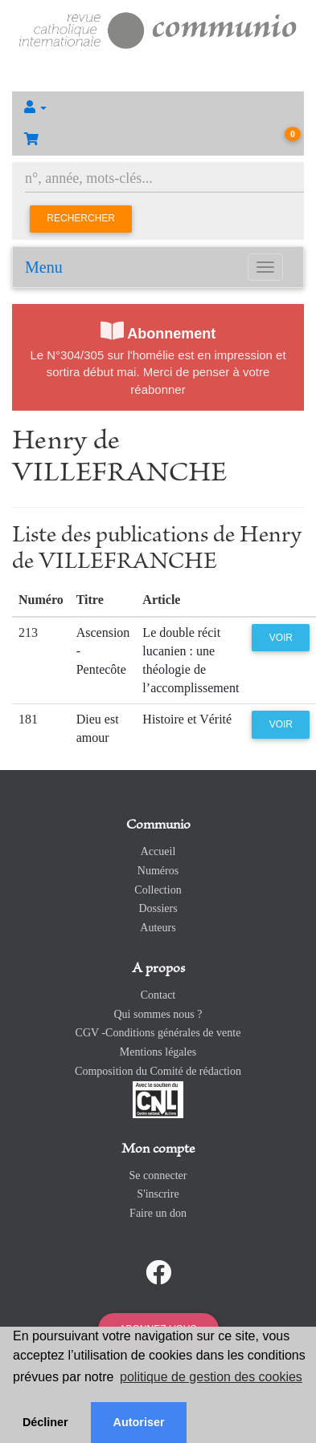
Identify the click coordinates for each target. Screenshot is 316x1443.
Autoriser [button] (139, 1422)
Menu (44, 267)
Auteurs (157, 928)
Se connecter (158, 1175)
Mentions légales (158, 1052)
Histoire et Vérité (187, 719)
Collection (157, 890)
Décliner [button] (45, 1422)
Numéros (158, 871)
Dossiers (157, 908)
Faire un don (158, 1213)
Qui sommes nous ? (157, 1014)
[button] (158, 107)
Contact (158, 995)
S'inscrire (158, 1194)
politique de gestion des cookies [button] (211, 1377)
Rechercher (81, 218)
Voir (281, 637)
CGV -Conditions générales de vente (158, 1033)
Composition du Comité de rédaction (158, 1071)
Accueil (158, 851)
